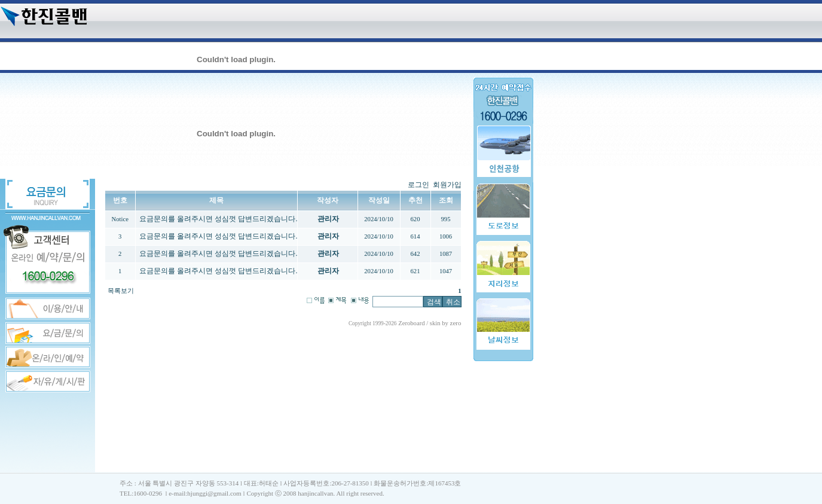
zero (456, 322)
